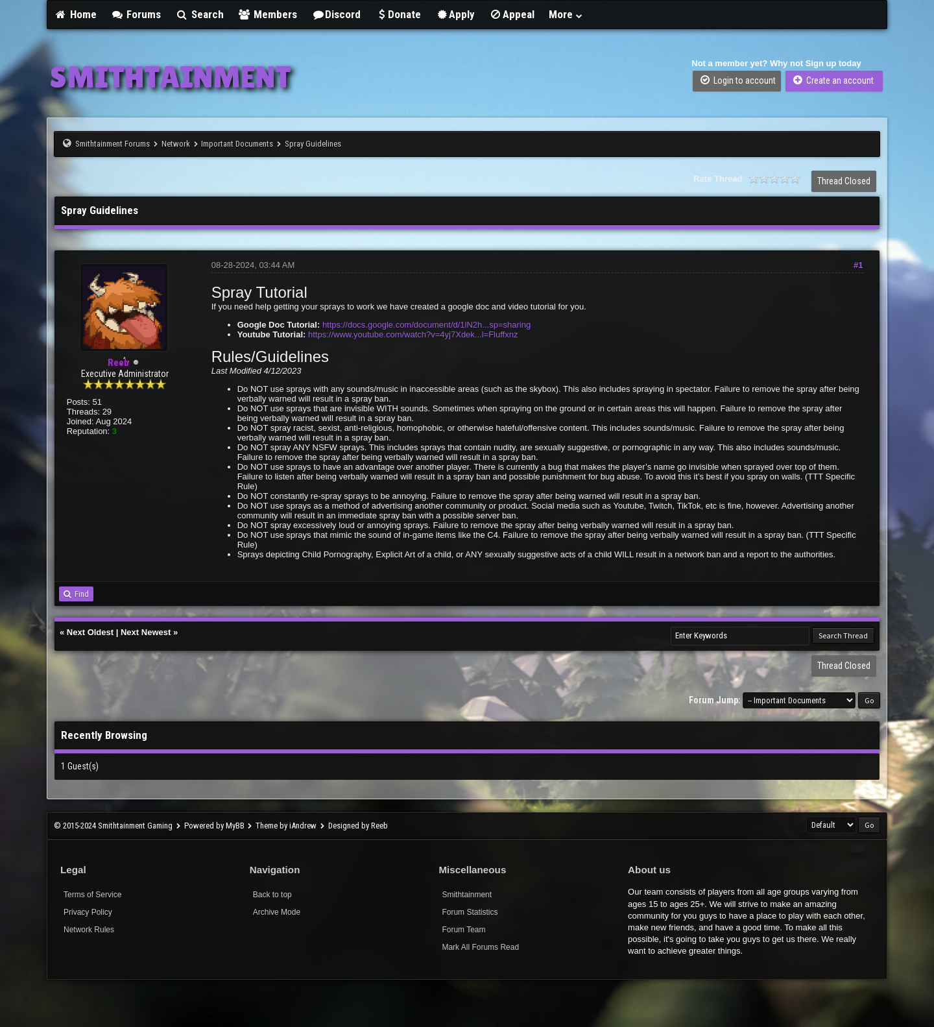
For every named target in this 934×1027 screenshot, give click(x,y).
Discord (336, 14)
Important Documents (237, 144)
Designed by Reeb (358, 825)
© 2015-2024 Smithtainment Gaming (113, 825)
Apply (455, 14)
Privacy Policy (88, 912)
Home (75, 14)
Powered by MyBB (214, 825)
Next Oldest (90, 632)
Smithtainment (467, 894)
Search (199, 14)
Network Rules (89, 929)
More (566, 14)
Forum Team (463, 929)
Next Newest (146, 632)
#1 (858, 265)
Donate (398, 14)
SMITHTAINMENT (170, 76)
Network (176, 144)
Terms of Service (92, 894)
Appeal (511, 14)
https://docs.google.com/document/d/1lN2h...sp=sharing (426, 325)
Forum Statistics (469, 912)
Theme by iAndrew (286, 825)
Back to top (272, 894)
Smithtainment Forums (112, 144)
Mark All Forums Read (480, 947)
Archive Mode (276, 912)
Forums (136, 14)
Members (268, 14)
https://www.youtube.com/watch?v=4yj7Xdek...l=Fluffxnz (413, 334)
